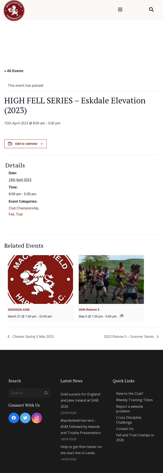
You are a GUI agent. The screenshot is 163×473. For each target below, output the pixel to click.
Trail (19, 214)
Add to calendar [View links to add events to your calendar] (26, 143)
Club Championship (23, 208)
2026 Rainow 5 (89, 309)
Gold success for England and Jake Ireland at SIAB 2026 (80, 400)
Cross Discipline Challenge (128, 419)
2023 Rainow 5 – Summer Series (129, 336)
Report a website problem (129, 408)
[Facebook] (13, 418)
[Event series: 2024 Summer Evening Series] (121, 315)
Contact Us (124, 428)
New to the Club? (129, 393)
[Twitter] (25, 418)
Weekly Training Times (134, 400)
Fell (11, 214)
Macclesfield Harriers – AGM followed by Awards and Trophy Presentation (80, 426)
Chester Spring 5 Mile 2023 (33, 336)
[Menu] (120, 9)
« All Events (13, 71)
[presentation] (40, 279)
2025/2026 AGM (19, 309)
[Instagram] (36, 418)
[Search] (151, 9)
